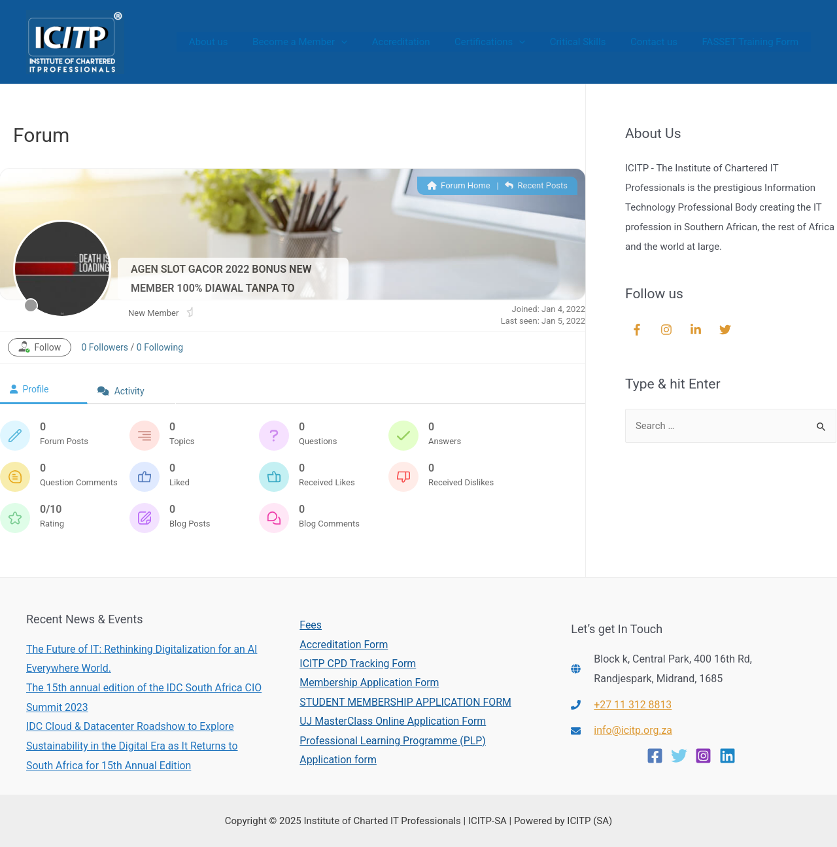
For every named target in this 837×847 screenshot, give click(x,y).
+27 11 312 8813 (633, 705)
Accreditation (423, 42)
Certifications (506, 42)
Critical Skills (590, 42)
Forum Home (458, 185)
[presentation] (368, 42)
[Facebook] (655, 756)
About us (240, 42)
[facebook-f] (638, 329)
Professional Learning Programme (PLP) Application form (393, 751)
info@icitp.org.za (633, 730)
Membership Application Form (369, 682)
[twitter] (726, 329)
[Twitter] (679, 756)
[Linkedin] (727, 756)
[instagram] (668, 329)
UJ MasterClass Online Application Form (393, 722)
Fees (310, 624)
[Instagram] (703, 756)
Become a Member (326, 42)
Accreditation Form (343, 644)
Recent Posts (536, 185)
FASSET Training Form (752, 42)
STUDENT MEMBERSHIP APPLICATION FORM (405, 702)
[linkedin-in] (697, 329)
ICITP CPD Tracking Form (357, 663)
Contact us (661, 42)
